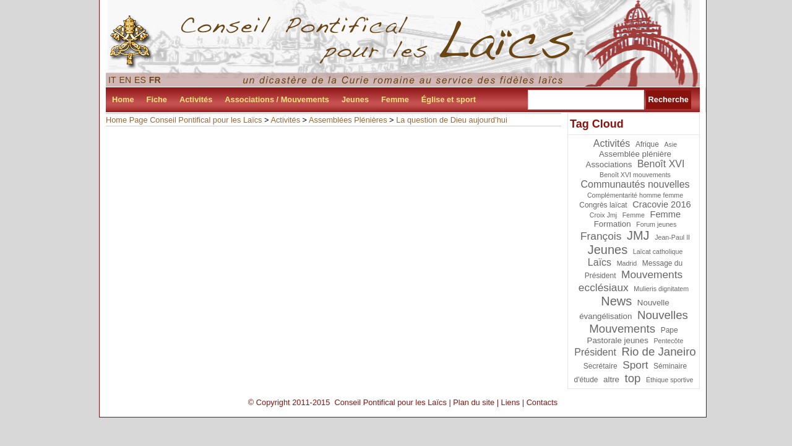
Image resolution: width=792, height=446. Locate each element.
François (600, 236)
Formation (612, 224)
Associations (609, 164)
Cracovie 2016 (661, 204)
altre (611, 379)
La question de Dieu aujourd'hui (451, 120)
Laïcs (599, 262)
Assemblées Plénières (348, 120)
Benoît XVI (661, 164)
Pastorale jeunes (617, 340)
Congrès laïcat (603, 205)
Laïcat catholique (658, 251)
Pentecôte (668, 340)
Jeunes (355, 99)
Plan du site (473, 402)
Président (595, 352)
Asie (671, 144)
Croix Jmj (603, 215)
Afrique (647, 144)
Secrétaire (600, 366)
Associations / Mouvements (277, 99)
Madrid (627, 263)
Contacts (542, 402)
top (633, 378)
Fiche (157, 99)
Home (123, 99)
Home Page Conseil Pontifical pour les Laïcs (184, 120)
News (616, 301)
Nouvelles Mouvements (638, 321)
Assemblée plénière (635, 154)
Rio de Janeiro (658, 351)
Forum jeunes (656, 224)
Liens (510, 402)
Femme (395, 99)
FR (155, 80)
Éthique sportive (669, 379)
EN (125, 80)
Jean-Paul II (672, 237)
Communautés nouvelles (634, 184)
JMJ (638, 235)
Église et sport (448, 99)
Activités (195, 99)
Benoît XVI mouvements (635, 174)
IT (112, 80)
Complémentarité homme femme (635, 195)
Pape (669, 330)
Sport (635, 365)
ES (140, 80)
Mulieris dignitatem (661, 288)
